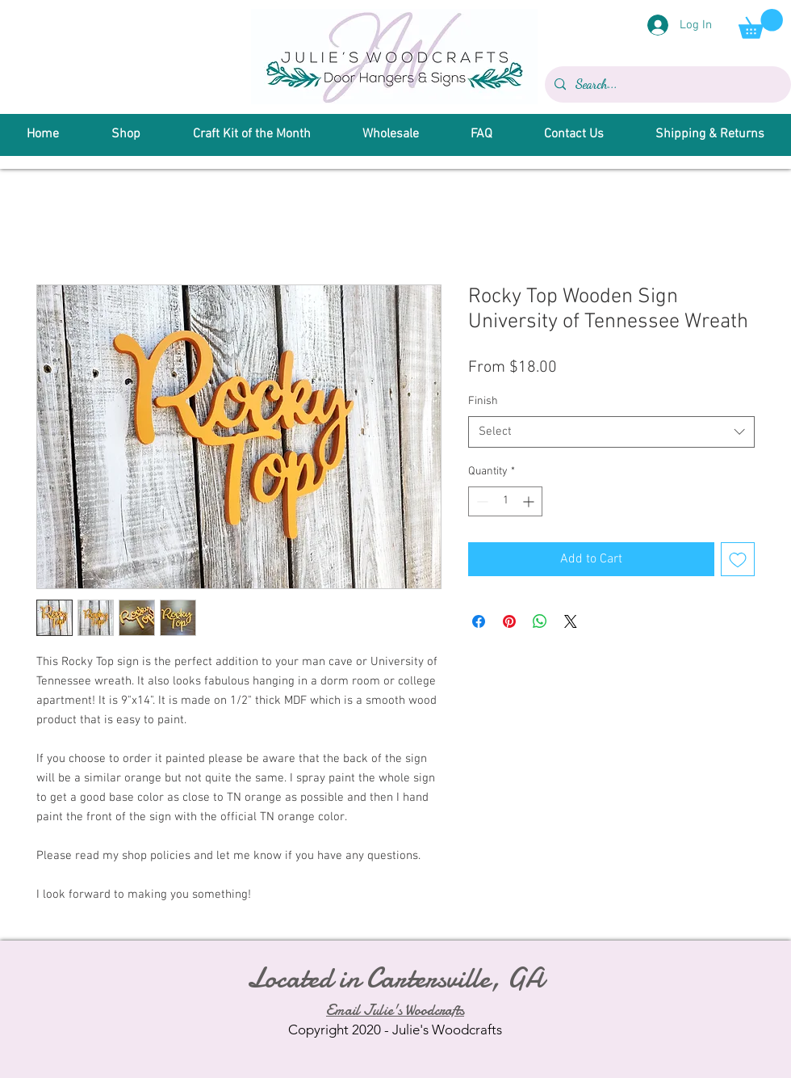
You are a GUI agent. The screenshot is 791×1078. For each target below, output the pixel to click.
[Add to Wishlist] (738, 559)
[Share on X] (570, 621)
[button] (761, 24)
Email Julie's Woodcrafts (395, 1010)
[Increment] (530, 501)
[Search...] (666, 84)
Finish (483, 401)
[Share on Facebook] (478, 621)
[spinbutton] (505, 501)
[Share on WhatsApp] (540, 621)
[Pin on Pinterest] (509, 621)
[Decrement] (481, 501)
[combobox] (611, 432)
